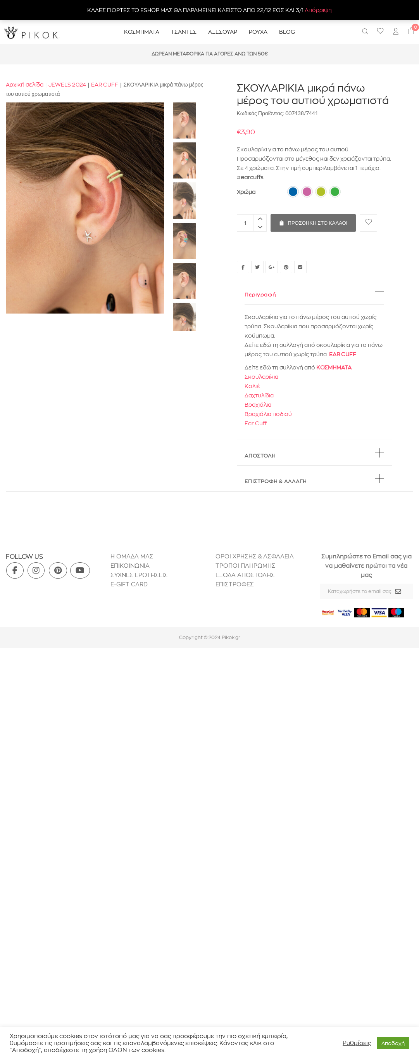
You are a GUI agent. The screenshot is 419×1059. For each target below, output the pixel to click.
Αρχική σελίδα (24, 84)
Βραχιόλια (258, 404)
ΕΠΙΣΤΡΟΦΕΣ (235, 584)
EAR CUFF (104, 84)
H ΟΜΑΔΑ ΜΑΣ (131, 556)
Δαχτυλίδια (259, 395)
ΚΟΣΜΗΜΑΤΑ (334, 367)
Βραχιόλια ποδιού (268, 414)
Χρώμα (246, 192)
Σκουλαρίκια (261, 376)
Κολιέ (252, 386)
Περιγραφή (260, 294)
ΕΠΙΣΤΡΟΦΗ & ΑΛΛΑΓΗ (276, 481)
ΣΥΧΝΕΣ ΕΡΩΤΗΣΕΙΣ (139, 575)
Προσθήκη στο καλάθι (313, 220)
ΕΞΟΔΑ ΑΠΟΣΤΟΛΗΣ (245, 575)
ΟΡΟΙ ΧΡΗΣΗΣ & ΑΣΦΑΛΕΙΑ (255, 556)
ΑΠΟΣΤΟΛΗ (260, 455)
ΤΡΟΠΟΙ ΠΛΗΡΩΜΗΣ (246, 565)
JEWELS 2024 (67, 84)
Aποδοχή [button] (393, 1043)
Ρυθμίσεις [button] (357, 1043)
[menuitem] (396, 32)
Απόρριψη (318, 10)
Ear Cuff (256, 423)
